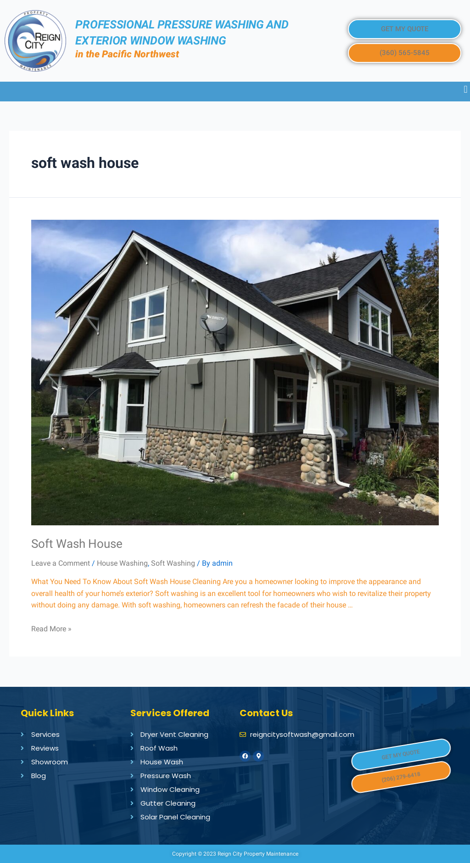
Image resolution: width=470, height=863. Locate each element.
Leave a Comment (60, 563)
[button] (404, 29)
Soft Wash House (77, 544)
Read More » (51, 628)
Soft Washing (173, 563)
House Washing (122, 563)
